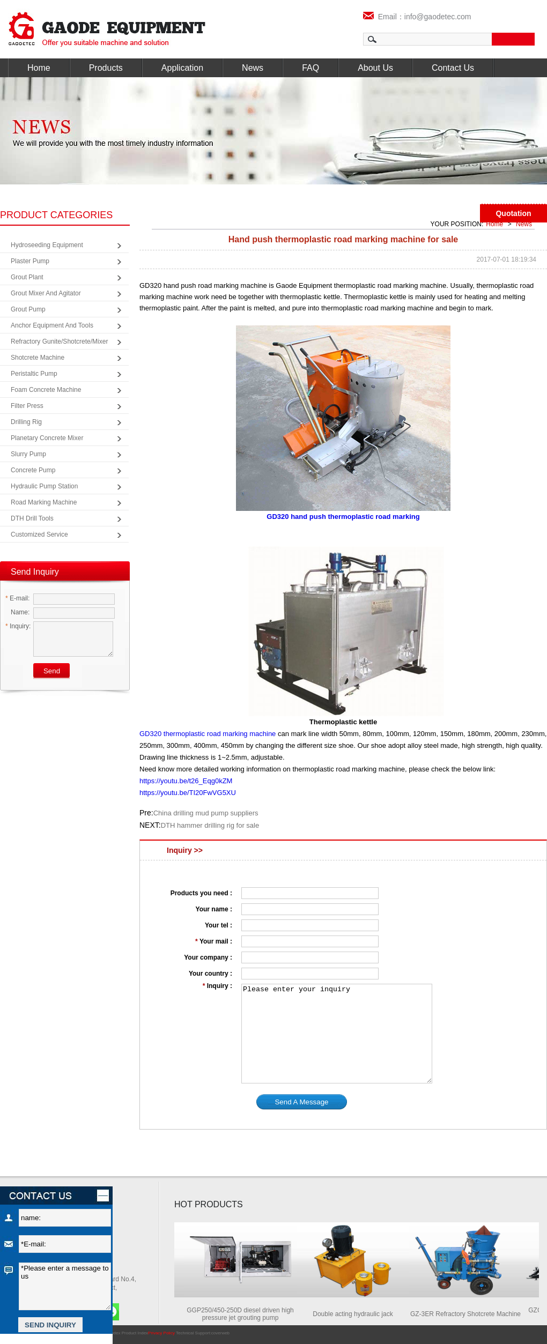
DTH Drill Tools (32, 518)
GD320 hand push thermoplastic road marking (343, 517)
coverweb (220, 1333)
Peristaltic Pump (34, 373)
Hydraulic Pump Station (44, 486)
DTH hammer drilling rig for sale (210, 825)
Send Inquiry (35, 571)
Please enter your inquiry (336, 1033)
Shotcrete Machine (37, 357)
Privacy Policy (161, 1333)
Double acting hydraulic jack (357, 1314)
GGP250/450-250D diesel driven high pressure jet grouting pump (244, 1313)
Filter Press (27, 406)
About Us (375, 67)
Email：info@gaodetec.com (417, 16)
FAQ (310, 67)
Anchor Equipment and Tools (52, 325)
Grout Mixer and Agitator (46, 293)
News (252, 67)
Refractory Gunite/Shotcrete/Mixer (59, 341)
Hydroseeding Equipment (47, 245)
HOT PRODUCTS (208, 1204)
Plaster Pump (30, 261)
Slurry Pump (28, 454)
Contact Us (453, 67)
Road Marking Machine (44, 502)
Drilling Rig (26, 422)
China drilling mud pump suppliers (205, 813)
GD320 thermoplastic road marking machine (207, 734)
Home (38, 67)
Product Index (135, 1333)
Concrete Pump (33, 470)
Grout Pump (28, 309)
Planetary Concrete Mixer (47, 438)
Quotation (513, 213)
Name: (17, 612)
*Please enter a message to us (65, 1286)
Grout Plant (27, 277)
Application (182, 67)
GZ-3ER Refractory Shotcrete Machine (470, 1314)
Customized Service (39, 534)
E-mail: (17, 598)
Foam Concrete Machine (46, 389)
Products (106, 67)
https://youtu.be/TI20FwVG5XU (187, 793)
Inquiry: (18, 626)
